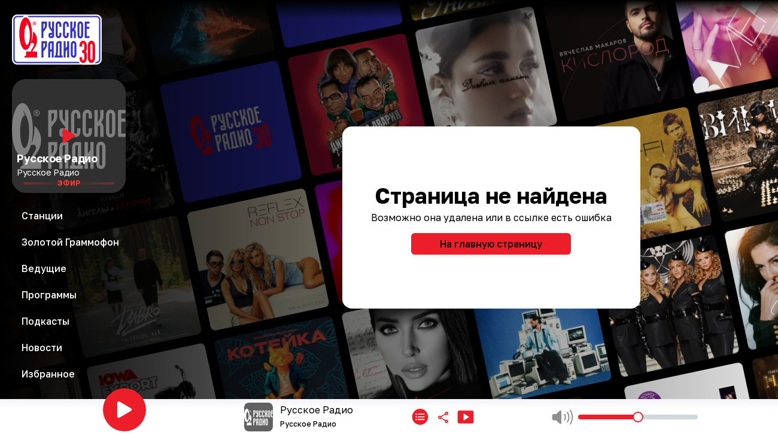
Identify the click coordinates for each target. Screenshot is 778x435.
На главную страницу (491, 244)
